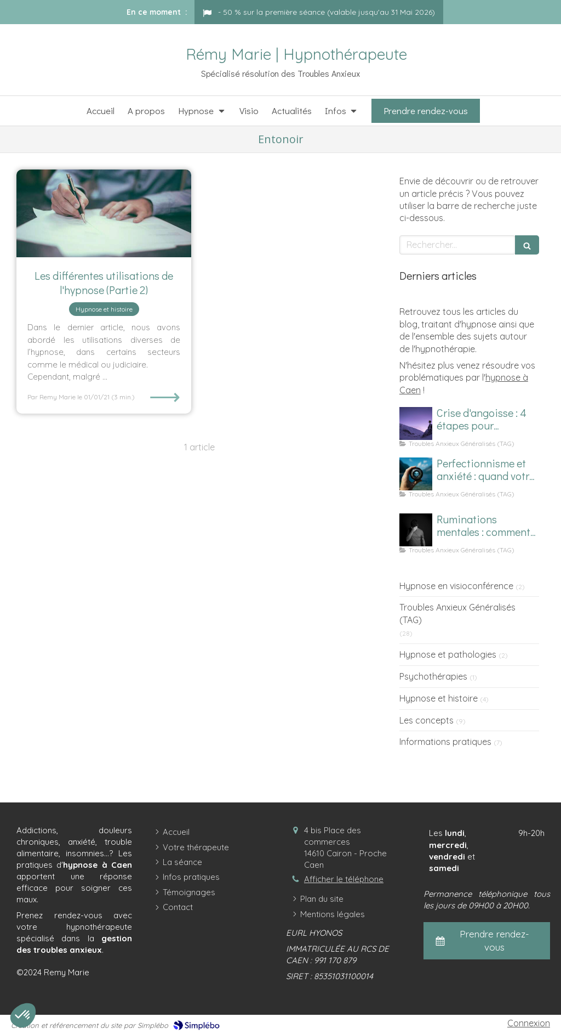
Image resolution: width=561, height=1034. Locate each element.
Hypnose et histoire (438, 698)
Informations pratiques (445, 741)
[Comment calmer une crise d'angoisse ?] (415, 423)
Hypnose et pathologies (447, 654)
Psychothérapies (433, 676)
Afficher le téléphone (343, 879)
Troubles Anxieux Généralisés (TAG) (457, 613)
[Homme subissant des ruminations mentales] (415, 529)
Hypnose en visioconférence (456, 585)
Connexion (528, 1023)
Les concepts (426, 720)
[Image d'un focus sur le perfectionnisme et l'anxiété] (415, 473)
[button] (23, 1015)
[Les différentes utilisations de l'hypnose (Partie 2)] (103, 213)
